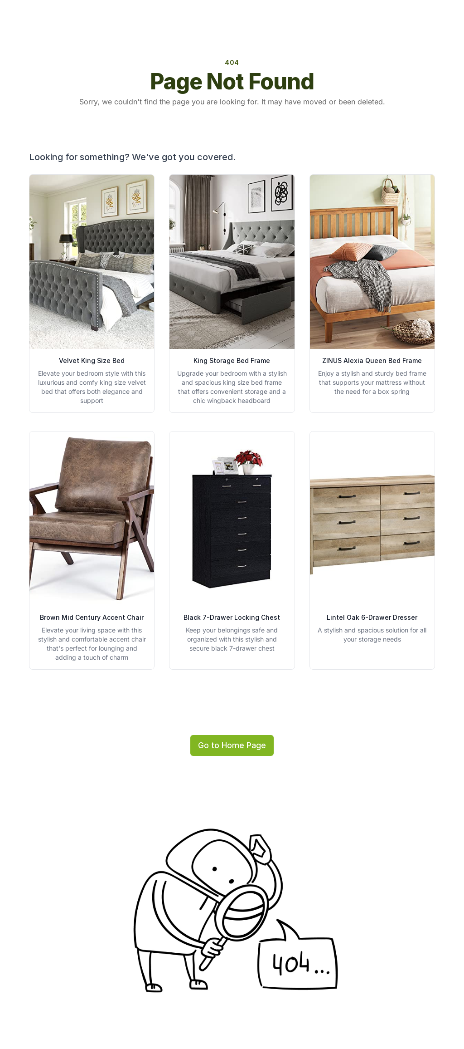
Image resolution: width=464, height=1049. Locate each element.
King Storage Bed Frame (231, 360)
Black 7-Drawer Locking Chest (232, 617)
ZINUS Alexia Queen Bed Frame (372, 360)
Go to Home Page (232, 745)
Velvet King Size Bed (92, 360)
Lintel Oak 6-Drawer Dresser (372, 617)
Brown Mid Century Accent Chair (92, 617)
